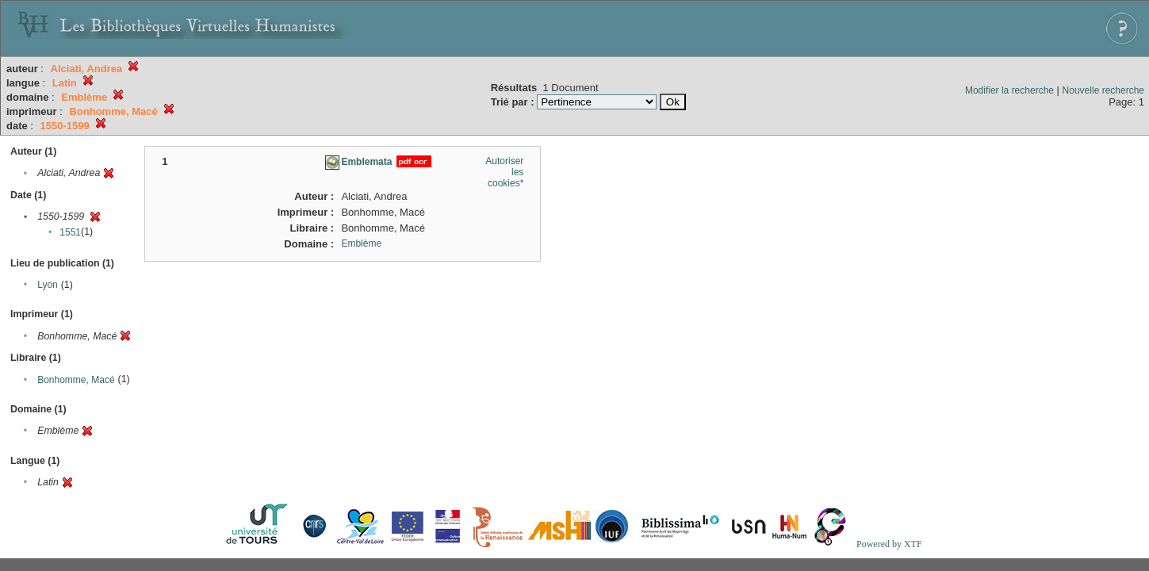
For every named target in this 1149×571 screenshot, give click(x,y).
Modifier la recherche (1009, 90)
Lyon (47, 284)
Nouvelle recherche (1103, 90)
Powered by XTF (889, 544)
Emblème (361, 243)
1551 (70, 232)
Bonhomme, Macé (75, 379)
